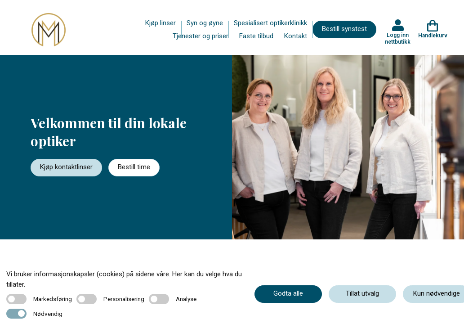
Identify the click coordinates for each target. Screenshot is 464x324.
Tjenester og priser (200, 36)
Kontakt (295, 36)
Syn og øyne (205, 23)
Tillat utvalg (362, 293)
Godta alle (288, 293)
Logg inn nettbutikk (397, 38)
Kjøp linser (160, 23)
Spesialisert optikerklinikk (270, 23)
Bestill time (134, 167)
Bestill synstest (344, 29)
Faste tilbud (256, 36)
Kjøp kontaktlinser (66, 167)
